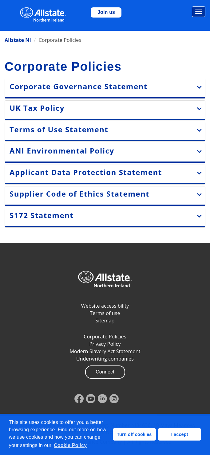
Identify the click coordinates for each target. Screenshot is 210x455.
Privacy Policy (105, 344)
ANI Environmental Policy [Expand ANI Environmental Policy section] (62, 151)
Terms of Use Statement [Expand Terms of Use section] (59, 129)
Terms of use (105, 313)
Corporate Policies (105, 336)
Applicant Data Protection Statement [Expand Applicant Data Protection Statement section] (86, 172)
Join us (106, 12)
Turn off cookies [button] (134, 434)
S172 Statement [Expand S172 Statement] (41, 215)
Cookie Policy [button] (70, 445)
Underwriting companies (105, 358)
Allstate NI (18, 40)
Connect (105, 371)
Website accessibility (105, 305)
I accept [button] (179, 434)
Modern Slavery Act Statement (104, 351)
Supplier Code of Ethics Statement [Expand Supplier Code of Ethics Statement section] (79, 194)
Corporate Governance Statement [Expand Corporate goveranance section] (79, 86)
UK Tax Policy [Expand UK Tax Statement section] (37, 108)
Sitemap (104, 320)
